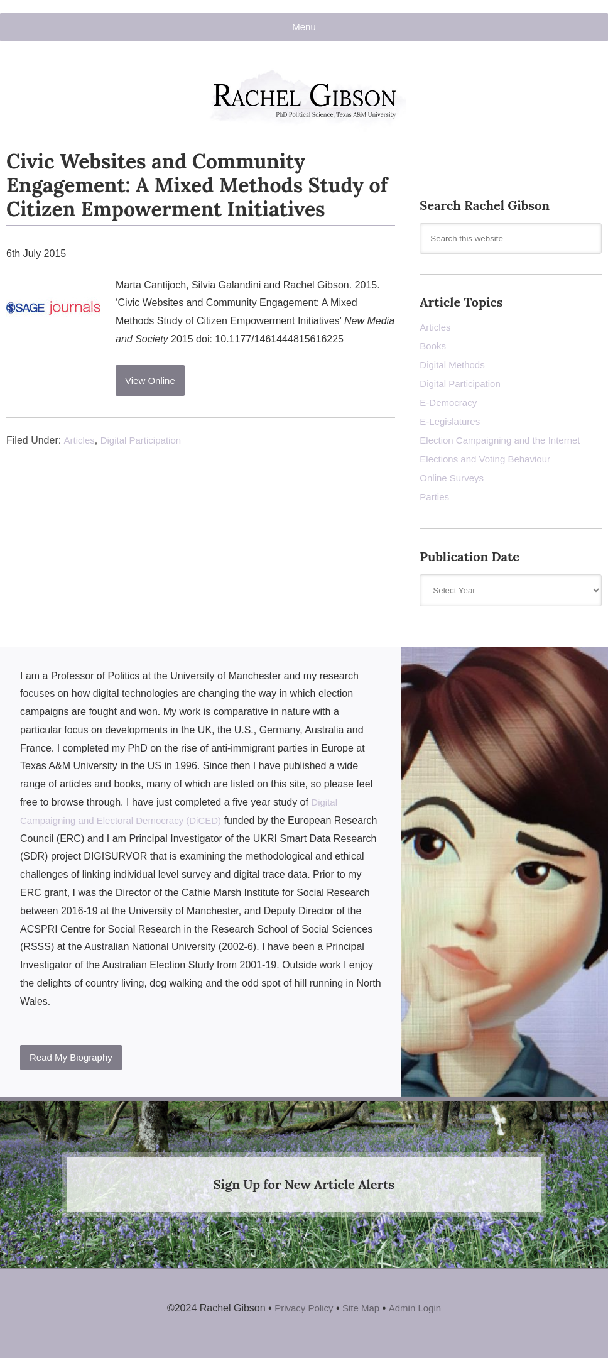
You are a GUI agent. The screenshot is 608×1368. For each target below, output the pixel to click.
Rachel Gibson (304, 108)
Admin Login (418, 1313)
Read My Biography (74, 1062)
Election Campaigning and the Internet (505, 444)
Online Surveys (454, 482)
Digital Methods (454, 369)
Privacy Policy (301, 1313)
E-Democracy (450, 407)
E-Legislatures (452, 425)
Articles (79, 444)
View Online (152, 385)
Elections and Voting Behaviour (489, 463)
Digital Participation (145, 444)
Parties (435, 501)
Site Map (361, 1313)
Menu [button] (304, 27)
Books (433, 350)
